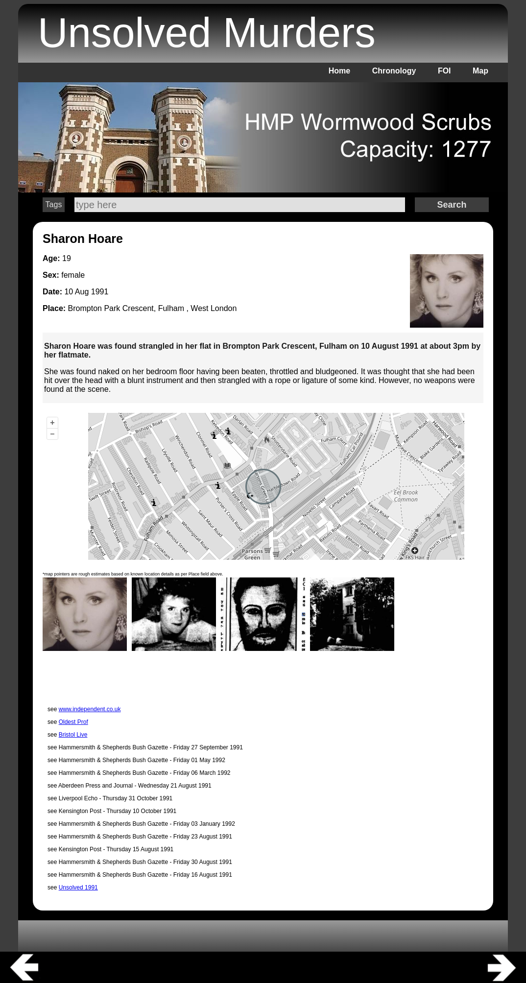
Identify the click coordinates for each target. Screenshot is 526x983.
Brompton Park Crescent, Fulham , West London (152, 308)
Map (480, 71)
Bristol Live (73, 734)
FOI (444, 71)
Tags (54, 204)
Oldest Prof (73, 722)
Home (339, 71)
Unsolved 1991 (78, 887)
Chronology (394, 71)
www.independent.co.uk (90, 709)
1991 (100, 292)
